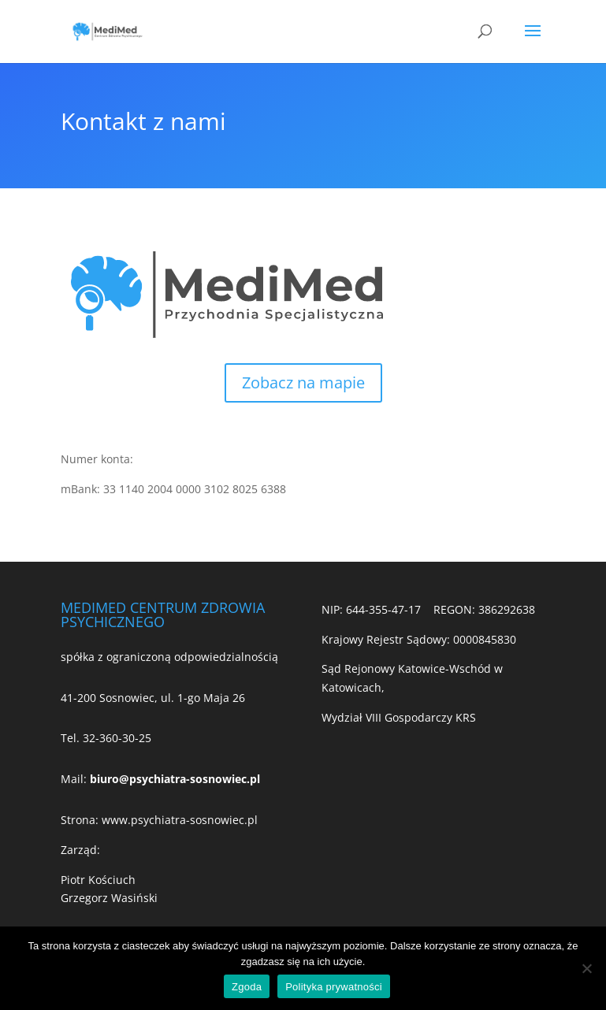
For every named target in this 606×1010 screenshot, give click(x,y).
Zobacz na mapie (303, 382)
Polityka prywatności (333, 987)
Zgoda (247, 987)
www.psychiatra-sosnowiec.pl (180, 819)
